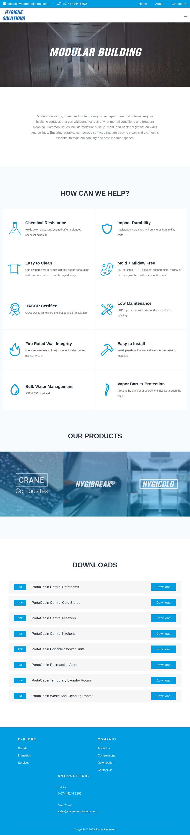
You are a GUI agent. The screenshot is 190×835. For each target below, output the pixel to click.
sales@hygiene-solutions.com (26, 4)
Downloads (105, 762)
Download (163, 587)
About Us (104, 748)
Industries (24, 755)
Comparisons (106, 755)
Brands (22, 748)
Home (143, 4)
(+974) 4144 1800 (72, 4)
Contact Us (179, 4)
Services (23, 762)
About (159, 4)
